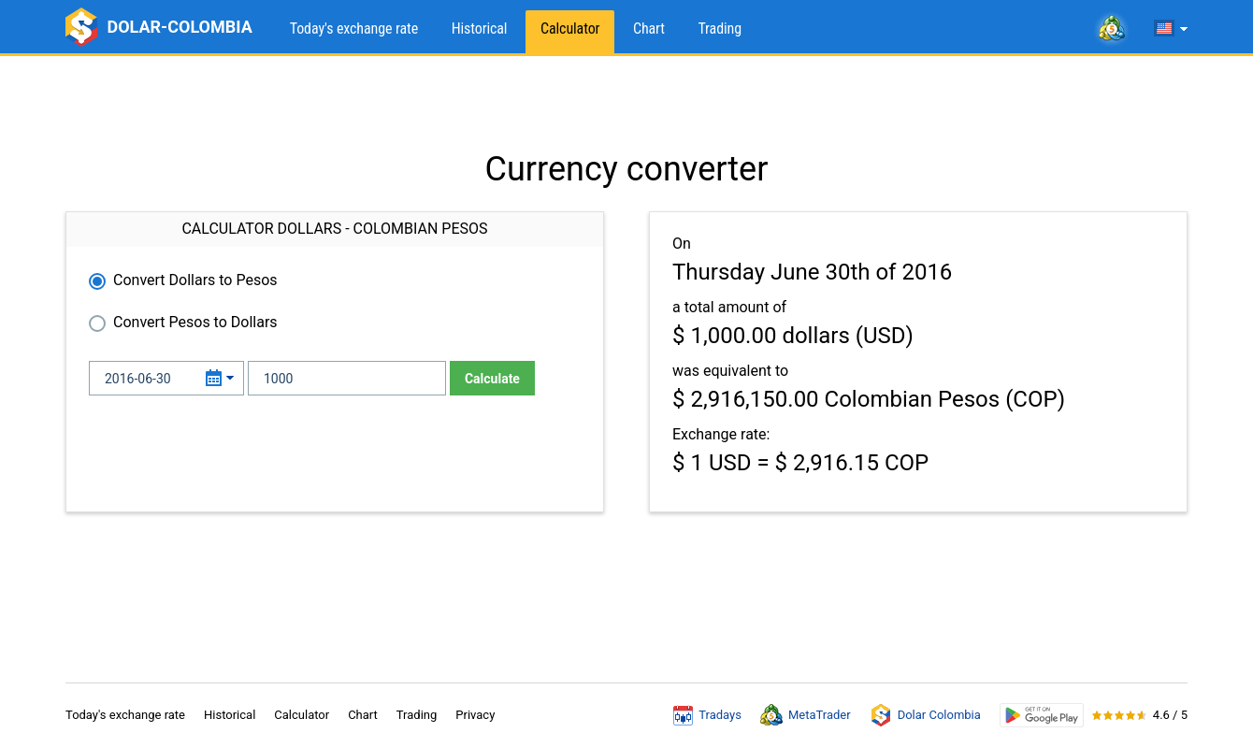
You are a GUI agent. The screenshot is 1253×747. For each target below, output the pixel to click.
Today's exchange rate (354, 28)
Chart (649, 28)
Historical (480, 28)
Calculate (492, 378)
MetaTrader (805, 715)
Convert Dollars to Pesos (195, 280)
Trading (720, 28)
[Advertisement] (626, 103)
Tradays (707, 715)
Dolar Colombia (925, 715)
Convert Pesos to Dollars (195, 322)
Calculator (569, 28)
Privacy (475, 715)
